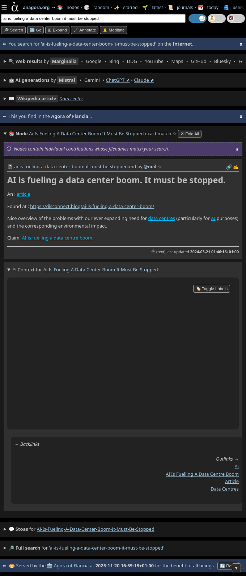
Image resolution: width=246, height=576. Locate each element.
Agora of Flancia (71, 565)
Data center (71, 98)
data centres (161, 218)
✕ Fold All (190, 134)
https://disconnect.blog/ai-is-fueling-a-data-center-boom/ (92, 206)
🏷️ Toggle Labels (212, 289)
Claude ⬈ (144, 80)
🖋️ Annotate (84, 30)
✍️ (236, 167)
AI (213, 218)
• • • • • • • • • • (125, 61)
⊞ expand (57, 30)
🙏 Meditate (113, 30)
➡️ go (36, 30)
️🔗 (229, 167)
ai (237, 466)
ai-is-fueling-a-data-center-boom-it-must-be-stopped (95, 529)
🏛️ (49, 565)
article (23, 194)
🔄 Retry (228, 566)
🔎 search (13, 30)
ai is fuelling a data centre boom (202, 474)
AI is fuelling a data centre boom (57, 237)
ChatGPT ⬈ (118, 80)
